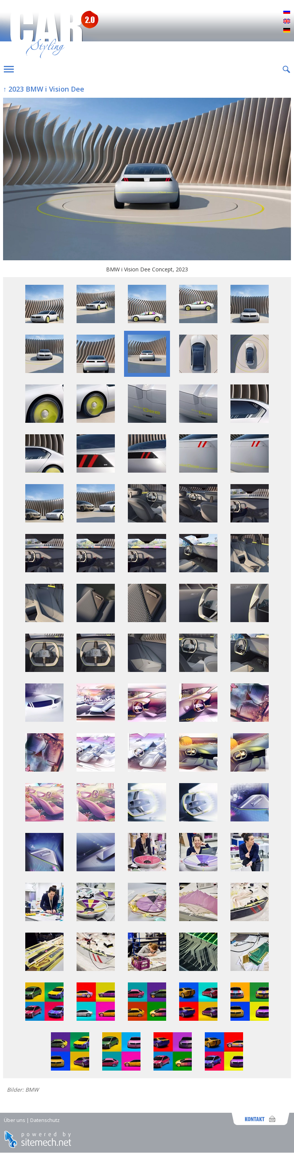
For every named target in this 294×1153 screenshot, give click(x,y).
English (286, 21)
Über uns (14, 1120)
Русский (286, 12)
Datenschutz (45, 1120)
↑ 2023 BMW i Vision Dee (43, 89)
